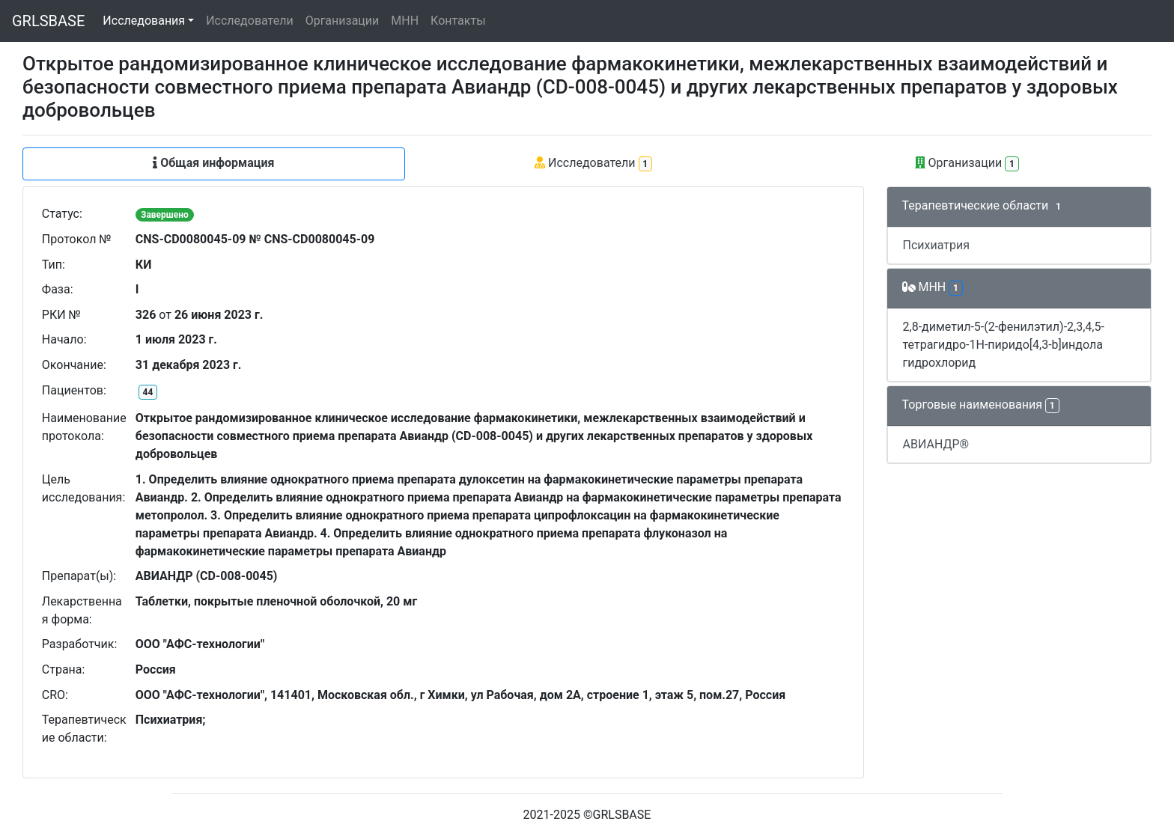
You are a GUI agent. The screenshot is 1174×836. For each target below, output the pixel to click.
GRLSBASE (48, 21)
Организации (342, 20)
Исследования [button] (144, 20)
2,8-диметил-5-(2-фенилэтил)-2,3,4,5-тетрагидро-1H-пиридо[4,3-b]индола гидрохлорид (1003, 345)
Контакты (458, 20)
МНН (405, 20)
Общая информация (213, 163)
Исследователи (249, 20)
